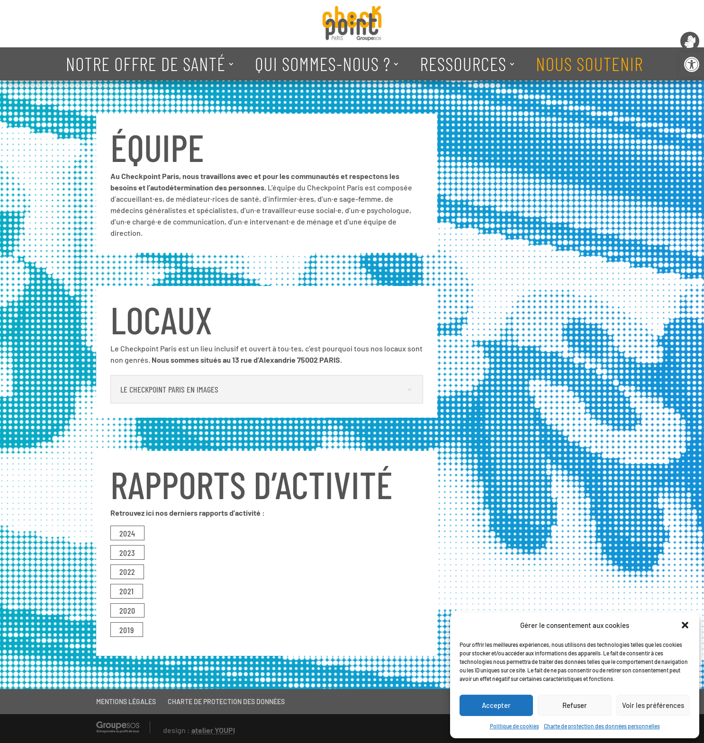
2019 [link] (126, 630)
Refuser (574, 705)
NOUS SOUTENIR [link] (589, 63)
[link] (691, 64)
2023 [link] (127, 552)
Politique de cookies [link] (514, 726)
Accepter (496, 705)
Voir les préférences (653, 705)
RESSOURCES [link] (463, 63)
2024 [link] (127, 533)
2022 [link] (127, 571)
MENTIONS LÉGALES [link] (126, 702)
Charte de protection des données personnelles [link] (602, 726)
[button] (685, 625)
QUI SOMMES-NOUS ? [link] (322, 63)
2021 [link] (126, 591)
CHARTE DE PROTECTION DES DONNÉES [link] (226, 702)
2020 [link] (127, 610)
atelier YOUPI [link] (213, 729)
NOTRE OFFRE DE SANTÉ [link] (146, 63)
